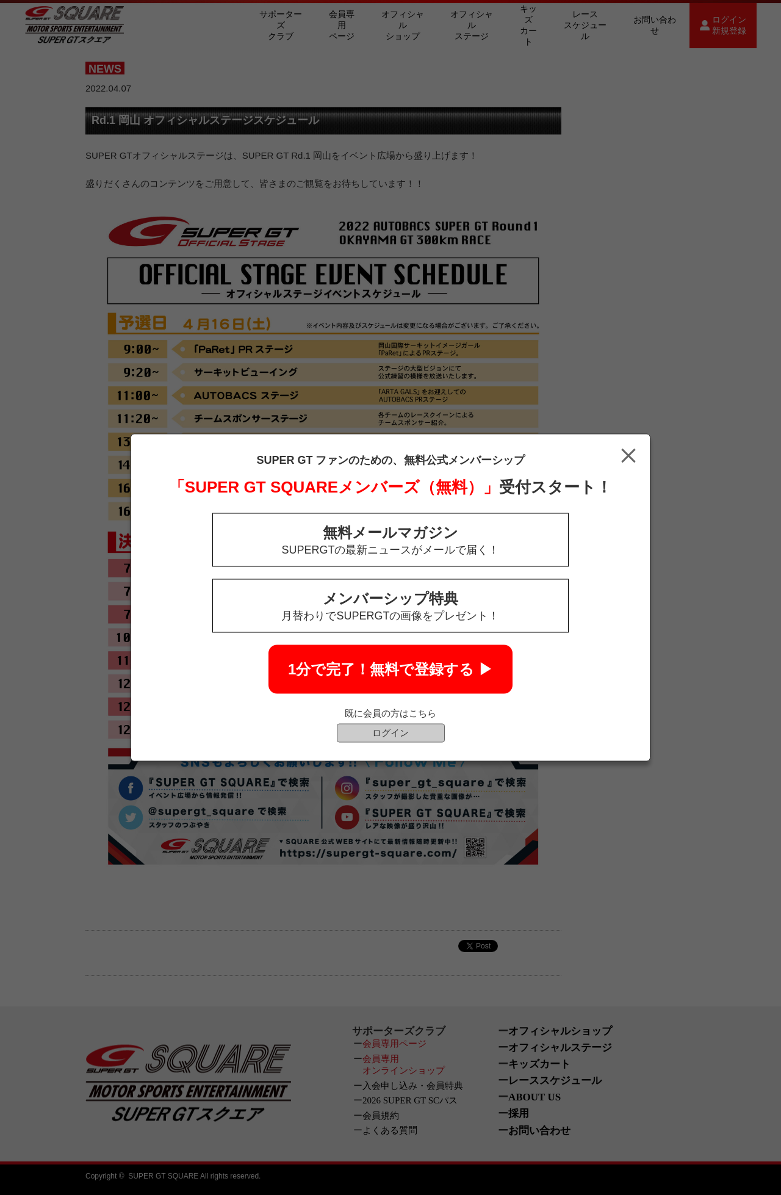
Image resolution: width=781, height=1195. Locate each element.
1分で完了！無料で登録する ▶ (390, 669)
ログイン (390, 732)
